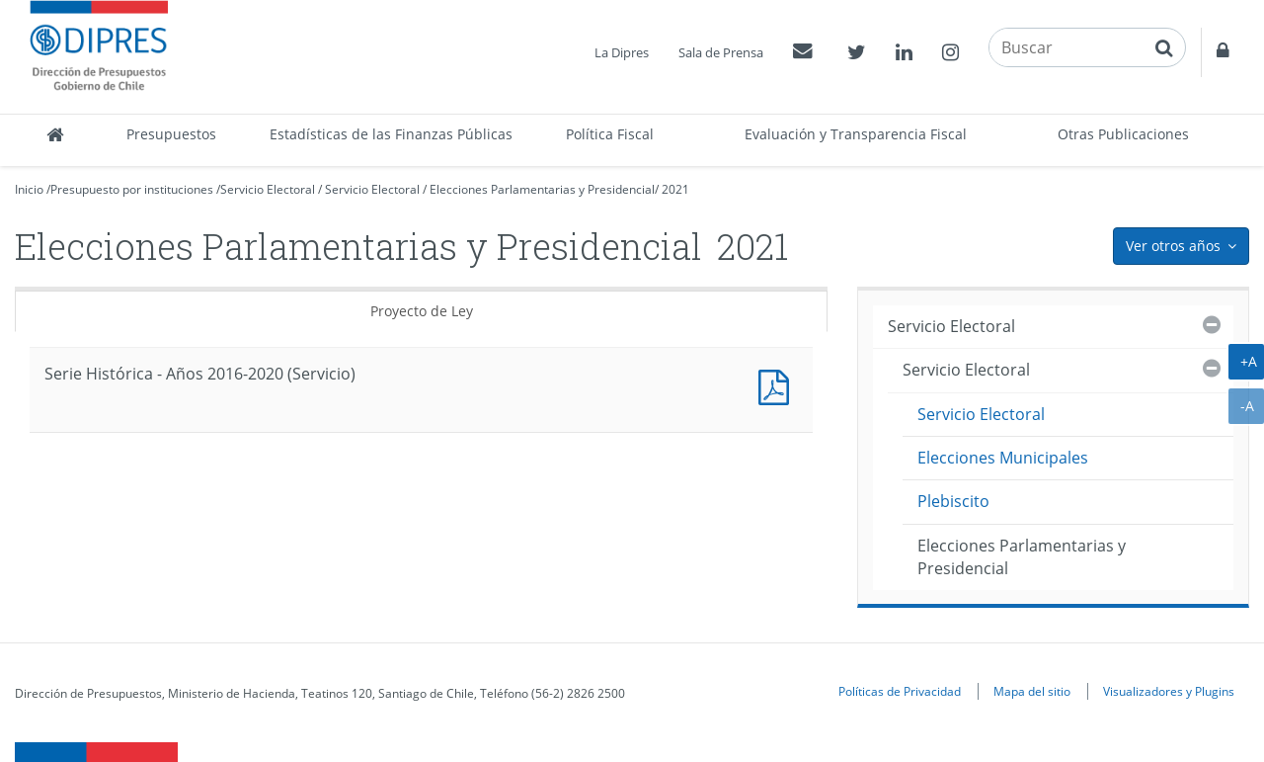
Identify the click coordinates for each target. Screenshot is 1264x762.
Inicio (29, 189)
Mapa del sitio (1031, 691)
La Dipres (621, 52)
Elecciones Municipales (1002, 457)
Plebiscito (953, 501)
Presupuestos (171, 134)
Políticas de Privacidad (899, 691)
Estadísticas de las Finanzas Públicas (391, 134)
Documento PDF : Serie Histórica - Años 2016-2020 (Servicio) (778, 385)
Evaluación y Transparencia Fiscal (856, 134)
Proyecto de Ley (421, 310)
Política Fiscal (610, 134)
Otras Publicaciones (1123, 134)
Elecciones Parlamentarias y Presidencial (542, 189)
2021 (675, 189)
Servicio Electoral (267, 189)
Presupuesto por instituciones (131, 189)
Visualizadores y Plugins (1168, 691)
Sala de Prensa (720, 52)
